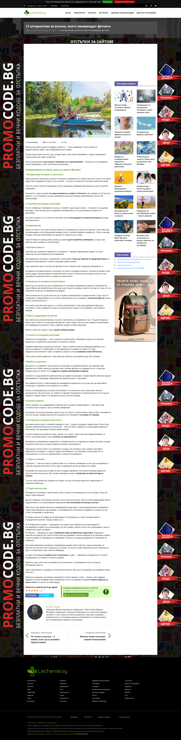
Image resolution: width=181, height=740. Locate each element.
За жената (128, 681)
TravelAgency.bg (50, 723)
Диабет (127, 692)
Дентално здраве (98, 692)
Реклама (54, 6)
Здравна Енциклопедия (100, 681)
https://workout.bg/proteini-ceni (128, 262)
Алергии (30, 695)
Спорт (53, 30)
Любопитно (79, 13)
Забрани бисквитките (124, 1)
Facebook (31, 595)
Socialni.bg (39, 723)
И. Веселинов (32, 142)
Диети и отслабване (146, 13)
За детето (63, 683)
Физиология (129, 698)
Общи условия (104, 717)
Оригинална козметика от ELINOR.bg (130, 268)
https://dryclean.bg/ (124, 265)
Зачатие (30, 686)
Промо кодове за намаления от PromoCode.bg (134, 259)
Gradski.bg (31, 723)
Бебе (29, 689)
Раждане (95, 686)
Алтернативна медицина (101, 689)
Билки (94, 695)
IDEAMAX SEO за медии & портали (39, 734)
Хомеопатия (64, 692)
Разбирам (107, 1)
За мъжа (30, 683)
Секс (61, 689)
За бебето (96, 683)
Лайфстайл (31, 692)
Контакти (65, 6)
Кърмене (128, 686)
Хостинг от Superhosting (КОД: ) (70, 734)
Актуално (103, 13)
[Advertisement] (90, 63)
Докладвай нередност (76, 595)
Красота (128, 689)
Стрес (29, 698)
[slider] (31, 590)
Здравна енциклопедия (122, 13)
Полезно (92, 13)
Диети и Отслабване (132, 683)
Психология (64, 698)
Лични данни (124, 717)
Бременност (64, 686)
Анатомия (96, 698)
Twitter (45, 595)
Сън (126, 695)
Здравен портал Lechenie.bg (36, 30)
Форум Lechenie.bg (99, 701)
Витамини (31, 701)
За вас (68, 13)
